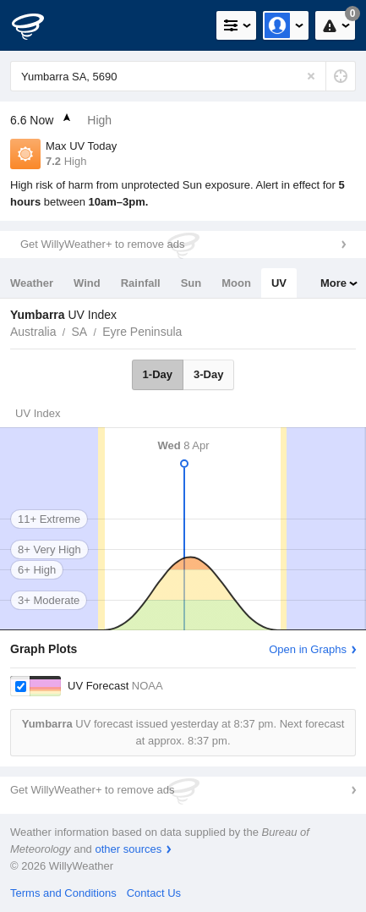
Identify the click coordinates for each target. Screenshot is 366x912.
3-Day (208, 374)
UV (279, 283)
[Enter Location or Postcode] (183, 76)
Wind (87, 283)
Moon (236, 283)
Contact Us (154, 893)
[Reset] (311, 76)
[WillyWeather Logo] (38, 25)
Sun (191, 283)
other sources (128, 849)
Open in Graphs (308, 649)
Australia (33, 331)
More (333, 283)
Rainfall (141, 283)
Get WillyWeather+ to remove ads (102, 244)
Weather (31, 283)
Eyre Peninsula (142, 331)
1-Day (157, 374)
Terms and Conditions (63, 893)
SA (79, 331)
